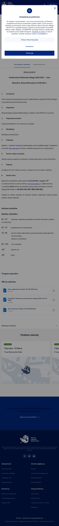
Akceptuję (29, 53)
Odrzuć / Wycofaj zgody (29, 40)
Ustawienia (29, 46)
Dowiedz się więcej (38, 32)
